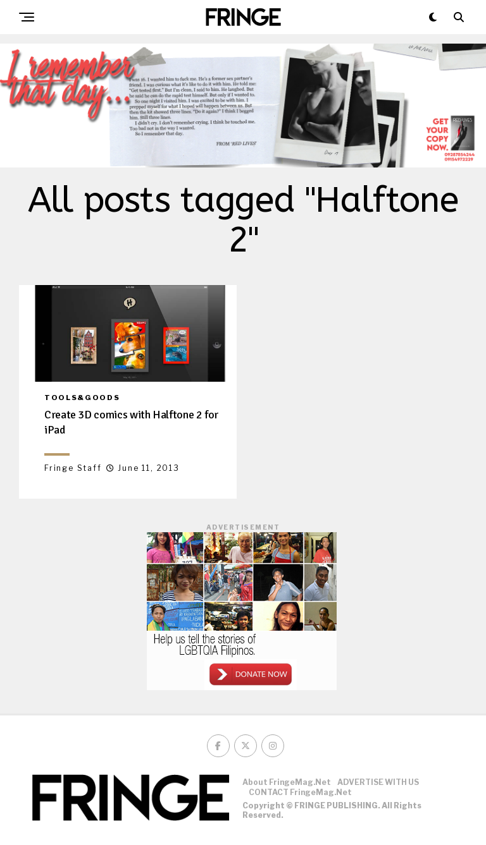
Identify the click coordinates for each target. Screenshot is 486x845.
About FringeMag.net (286, 782)
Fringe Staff (73, 468)
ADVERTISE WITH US (378, 782)
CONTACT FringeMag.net (300, 792)
